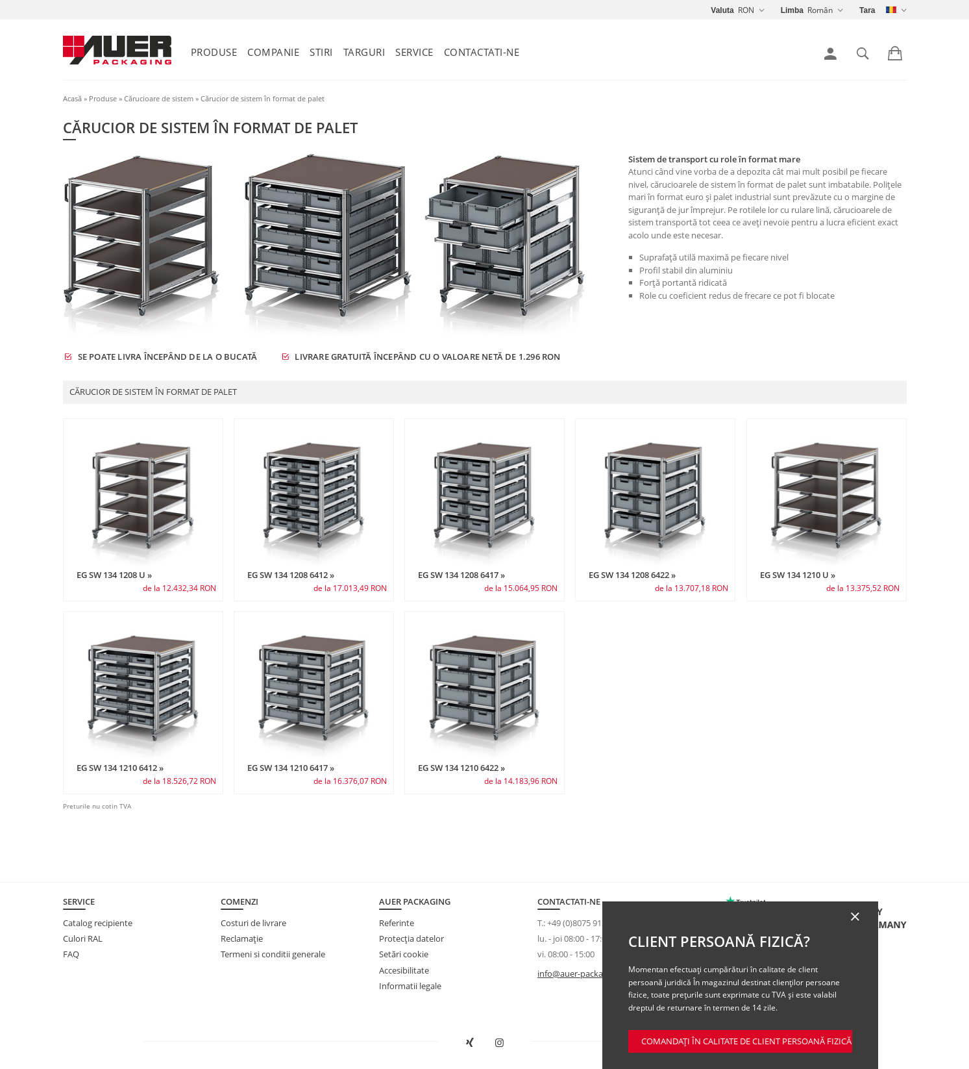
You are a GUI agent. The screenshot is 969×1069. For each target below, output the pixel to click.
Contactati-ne (482, 51)
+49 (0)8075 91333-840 (589, 923)
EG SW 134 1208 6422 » (632, 575)
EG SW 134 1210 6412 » (120, 767)
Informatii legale (410, 986)
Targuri (364, 51)
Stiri (321, 51)
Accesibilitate (404, 970)
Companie (273, 51)
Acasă (72, 98)
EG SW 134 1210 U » (797, 575)
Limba (792, 10)
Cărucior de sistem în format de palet (263, 98)
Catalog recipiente (97, 923)
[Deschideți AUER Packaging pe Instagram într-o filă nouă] (499, 1043)
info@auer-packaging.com (587, 973)
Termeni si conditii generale (273, 954)
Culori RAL (83, 938)
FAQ (71, 954)
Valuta (722, 10)
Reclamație (242, 938)
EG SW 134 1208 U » (114, 575)
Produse (214, 51)
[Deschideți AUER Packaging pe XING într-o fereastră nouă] (469, 1043)
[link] (830, 54)
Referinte (396, 923)
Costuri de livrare (253, 923)
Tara (867, 10)
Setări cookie (403, 954)
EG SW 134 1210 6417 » (290, 767)
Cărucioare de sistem (158, 98)
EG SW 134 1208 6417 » (461, 575)
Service (414, 51)
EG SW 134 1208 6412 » (290, 575)
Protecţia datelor (411, 938)
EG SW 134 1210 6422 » (461, 767)
